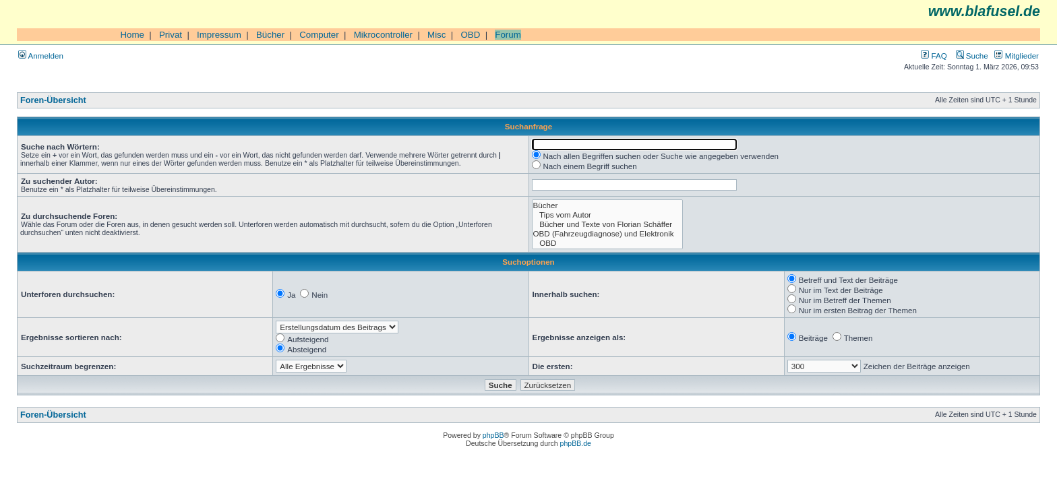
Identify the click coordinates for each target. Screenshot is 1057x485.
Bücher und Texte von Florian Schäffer (607, 224)
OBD (470, 35)
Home (132, 35)
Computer (319, 35)
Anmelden (40, 55)
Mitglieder (1016, 55)
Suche (972, 55)
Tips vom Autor (607, 215)
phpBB (493, 435)
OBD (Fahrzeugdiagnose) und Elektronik (607, 233)
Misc (436, 35)
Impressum (219, 35)
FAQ (933, 55)
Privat (170, 35)
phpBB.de (575, 443)
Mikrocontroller (383, 35)
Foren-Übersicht (53, 100)
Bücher (270, 35)
